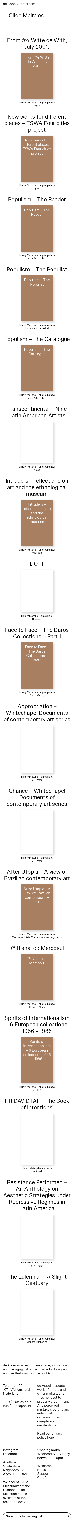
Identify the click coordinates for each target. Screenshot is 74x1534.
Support (43, 1473)
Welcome (44, 1466)
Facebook (10, 1454)
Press (41, 1470)
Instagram (10, 1450)
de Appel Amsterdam (19, 4)
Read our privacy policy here (50, 1435)
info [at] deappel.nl (17, 1406)
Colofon (43, 1477)
